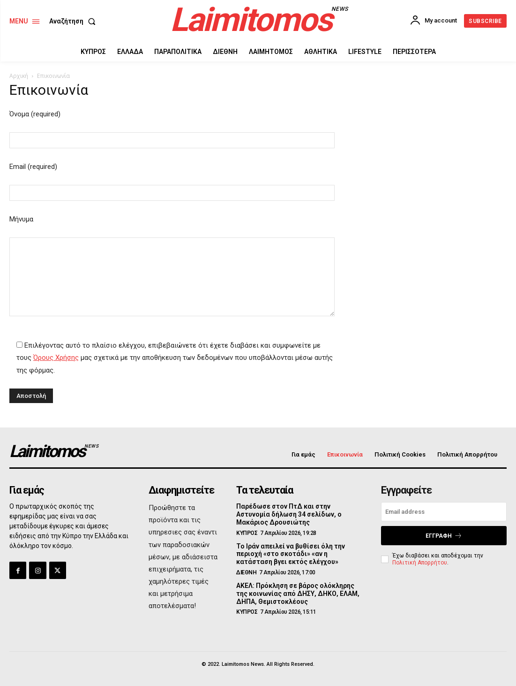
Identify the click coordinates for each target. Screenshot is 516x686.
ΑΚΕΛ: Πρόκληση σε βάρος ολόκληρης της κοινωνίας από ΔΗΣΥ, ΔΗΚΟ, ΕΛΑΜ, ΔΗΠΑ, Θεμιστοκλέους (297, 593)
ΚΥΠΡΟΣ (246, 533)
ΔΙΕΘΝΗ (246, 572)
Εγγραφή (444, 536)
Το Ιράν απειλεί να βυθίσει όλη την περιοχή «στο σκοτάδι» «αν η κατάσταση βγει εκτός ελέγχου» (290, 554)
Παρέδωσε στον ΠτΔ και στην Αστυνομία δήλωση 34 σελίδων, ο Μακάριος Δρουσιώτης (289, 514)
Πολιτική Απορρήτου (419, 562)
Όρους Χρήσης (56, 357)
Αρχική (18, 76)
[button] (74, 21)
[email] (444, 511)
